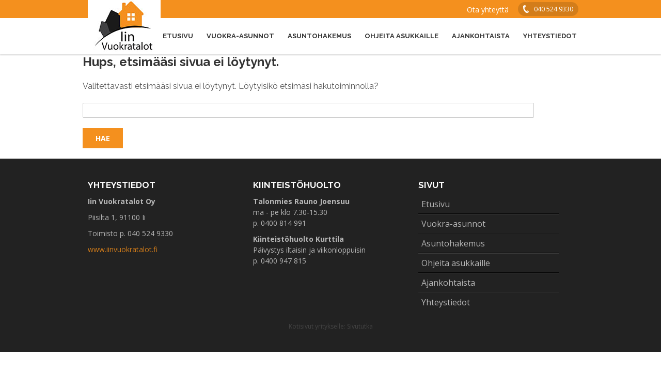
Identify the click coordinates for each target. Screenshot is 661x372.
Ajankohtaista (481, 36)
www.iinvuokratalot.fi (123, 249)
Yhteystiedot (550, 36)
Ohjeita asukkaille (401, 36)
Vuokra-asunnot (240, 36)
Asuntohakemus (319, 36)
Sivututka (360, 326)
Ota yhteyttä (488, 9)
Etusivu (178, 36)
